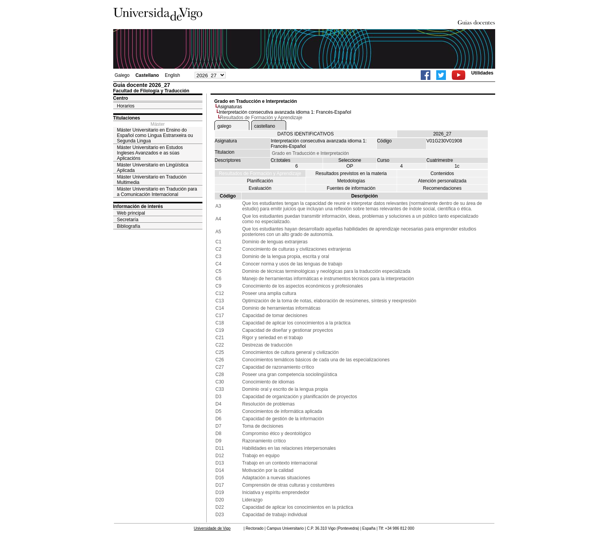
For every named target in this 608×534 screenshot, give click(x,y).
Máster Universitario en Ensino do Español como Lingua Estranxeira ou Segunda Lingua (155, 135)
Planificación (260, 181)
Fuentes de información (351, 188)
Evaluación (260, 188)
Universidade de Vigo (212, 528)
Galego (122, 75)
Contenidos (442, 173)
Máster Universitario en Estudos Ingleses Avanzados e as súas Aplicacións (150, 153)
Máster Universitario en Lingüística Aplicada (152, 167)
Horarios (126, 106)
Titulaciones (126, 118)
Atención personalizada (442, 181)
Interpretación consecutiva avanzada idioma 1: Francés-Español (285, 112)
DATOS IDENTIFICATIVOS (305, 134)
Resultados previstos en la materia (351, 173)
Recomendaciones (442, 188)
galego (224, 126)
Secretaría (127, 219)
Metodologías (351, 181)
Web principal (131, 213)
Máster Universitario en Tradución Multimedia (152, 179)
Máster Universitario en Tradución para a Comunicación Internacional (157, 191)
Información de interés (138, 206)
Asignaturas (230, 106)
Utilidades (482, 73)
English (172, 75)
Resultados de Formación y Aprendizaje (260, 173)
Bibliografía (128, 226)
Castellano (147, 75)
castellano (264, 126)
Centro (120, 98)
